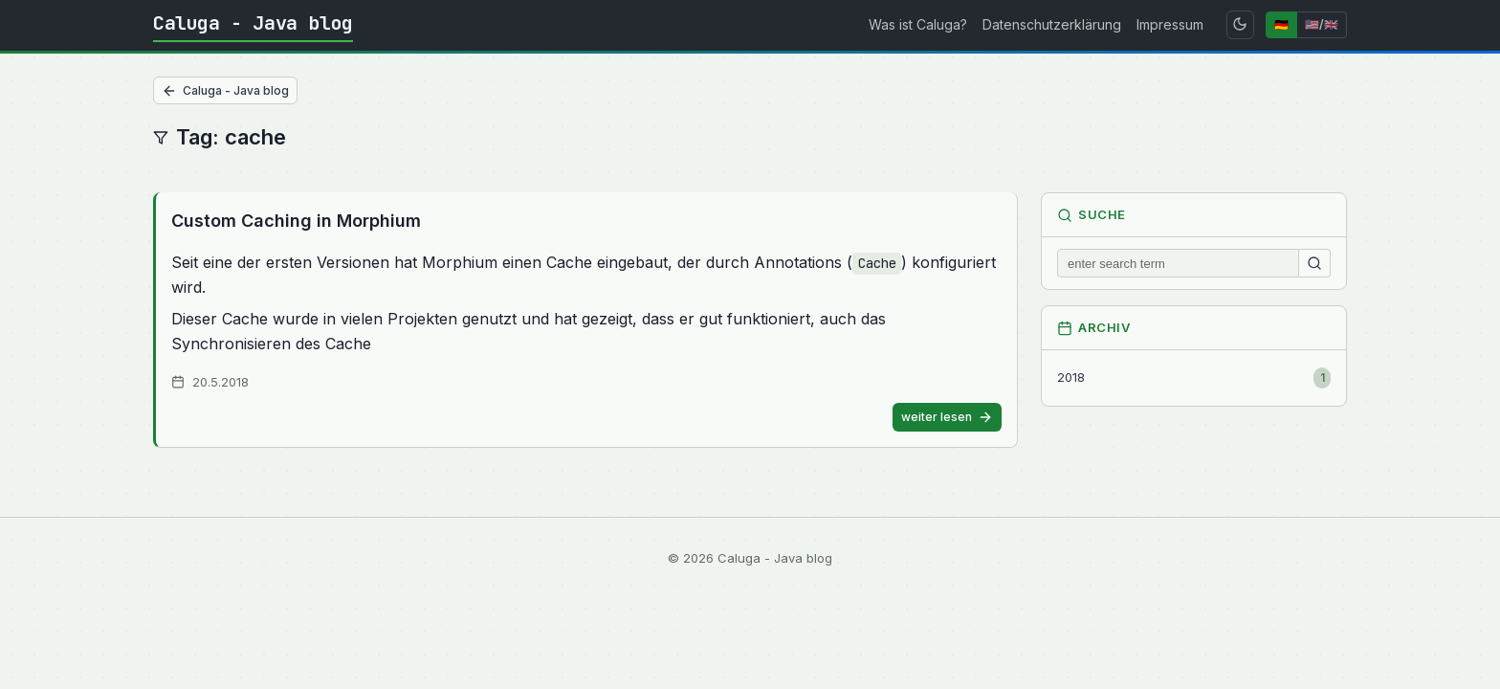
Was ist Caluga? (918, 24)
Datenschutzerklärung (1051, 24)
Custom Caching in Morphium (296, 221)
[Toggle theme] (1240, 25)
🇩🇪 (1281, 24)
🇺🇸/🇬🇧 (1321, 24)
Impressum (1169, 24)
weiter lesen (947, 417)
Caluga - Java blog (253, 23)
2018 (1194, 378)
